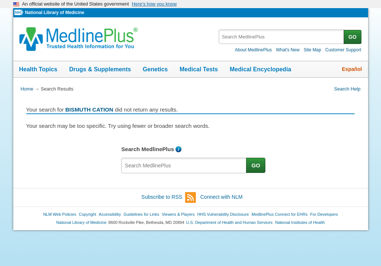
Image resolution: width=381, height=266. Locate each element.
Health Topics (38, 69)
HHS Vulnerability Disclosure (223, 214)
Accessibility (110, 214)
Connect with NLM (221, 197)
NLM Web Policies (59, 214)
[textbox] (282, 37)
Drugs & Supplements (100, 69)
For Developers (324, 214)
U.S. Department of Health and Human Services (229, 222)
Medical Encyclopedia (260, 69)
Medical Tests (199, 69)
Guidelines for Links (141, 214)
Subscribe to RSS (169, 197)
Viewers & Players (178, 214)
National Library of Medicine (54, 12)
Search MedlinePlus (147, 149)
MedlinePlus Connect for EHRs (279, 214)
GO (352, 37)
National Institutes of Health (300, 222)
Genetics (155, 69)
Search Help (347, 89)
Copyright (87, 214)
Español (352, 69)
